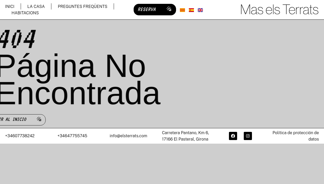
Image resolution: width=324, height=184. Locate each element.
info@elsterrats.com (128, 136)
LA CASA (36, 6)
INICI (9, 6)
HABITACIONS (25, 12)
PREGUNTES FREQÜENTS (82, 6)
